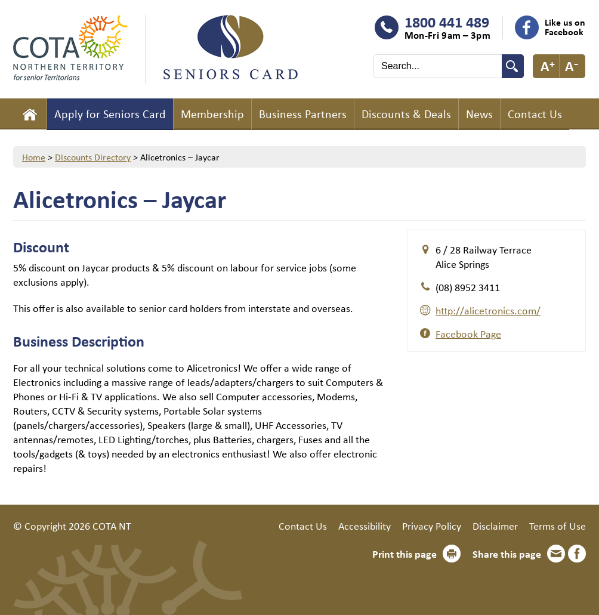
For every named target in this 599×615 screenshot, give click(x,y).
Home (30, 113)
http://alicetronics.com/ (488, 310)
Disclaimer (495, 525)
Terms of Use (557, 525)
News (479, 114)
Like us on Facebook (565, 27)
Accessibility (364, 525)
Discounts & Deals (406, 114)
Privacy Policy (431, 525)
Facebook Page (468, 333)
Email (556, 554)
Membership (212, 114)
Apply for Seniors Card (110, 114)
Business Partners (303, 114)
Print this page (404, 553)
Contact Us (535, 114)
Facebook (577, 554)
